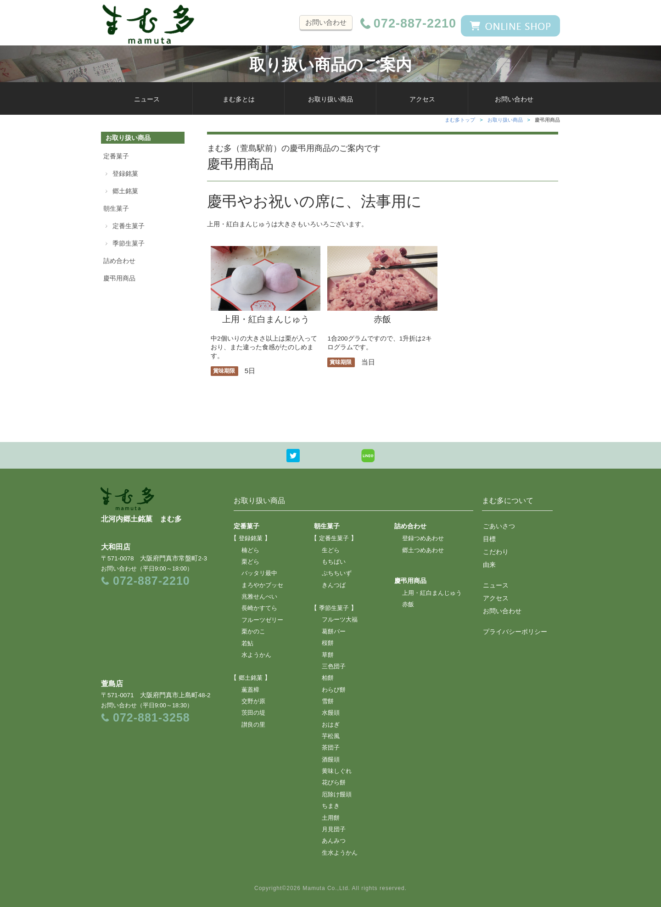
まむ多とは (239, 99)
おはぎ (331, 725)
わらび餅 (334, 690)
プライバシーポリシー (515, 631)
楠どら (250, 550)
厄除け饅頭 (337, 794)
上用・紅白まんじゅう (265, 314)
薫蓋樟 (250, 690)
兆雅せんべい (259, 596)
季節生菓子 (128, 243)
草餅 (328, 655)
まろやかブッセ (262, 585)
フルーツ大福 (340, 619)
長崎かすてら (259, 608)
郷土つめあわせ (423, 550)
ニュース (147, 99)
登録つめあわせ (423, 538)
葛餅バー (334, 631)
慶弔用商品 (119, 278)
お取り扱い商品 (330, 99)
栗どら (250, 562)
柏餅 (328, 678)
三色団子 (334, 666)
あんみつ (334, 841)
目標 (489, 539)
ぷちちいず (337, 573)
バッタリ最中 (259, 573)
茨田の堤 (253, 713)
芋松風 (331, 736)
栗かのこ (253, 631)
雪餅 (328, 701)
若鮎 (247, 643)
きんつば (334, 585)
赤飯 (382, 314)
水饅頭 (331, 713)
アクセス (422, 99)
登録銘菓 (125, 173)
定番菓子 (116, 156)
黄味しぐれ (337, 771)
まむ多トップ (460, 120)
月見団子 (334, 829)
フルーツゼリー (262, 620)
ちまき (331, 806)
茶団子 (331, 748)
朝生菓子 (116, 208)
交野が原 (253, 701)
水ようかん (256, 655)
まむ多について (507, 500)
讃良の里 (253, 725)
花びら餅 (334, 782)
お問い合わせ (326, 22)
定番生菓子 (128, 226)
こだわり (496, 551)
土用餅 (331, 818)
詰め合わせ (119, 260)
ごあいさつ (499, 526)
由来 (489, 564)
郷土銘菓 (125, 191)
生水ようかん (340, 853)
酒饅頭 (331, 759)
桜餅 (328, 643)
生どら (331, 550)
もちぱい (334, 562)
